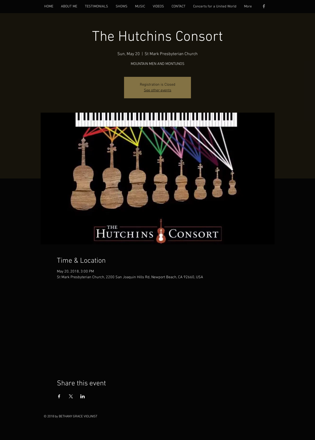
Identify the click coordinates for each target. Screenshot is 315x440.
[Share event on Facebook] (59, 396)
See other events (157, 90)
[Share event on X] (71, 396)
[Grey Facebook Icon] (263, 6)
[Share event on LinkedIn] (82, 396)
